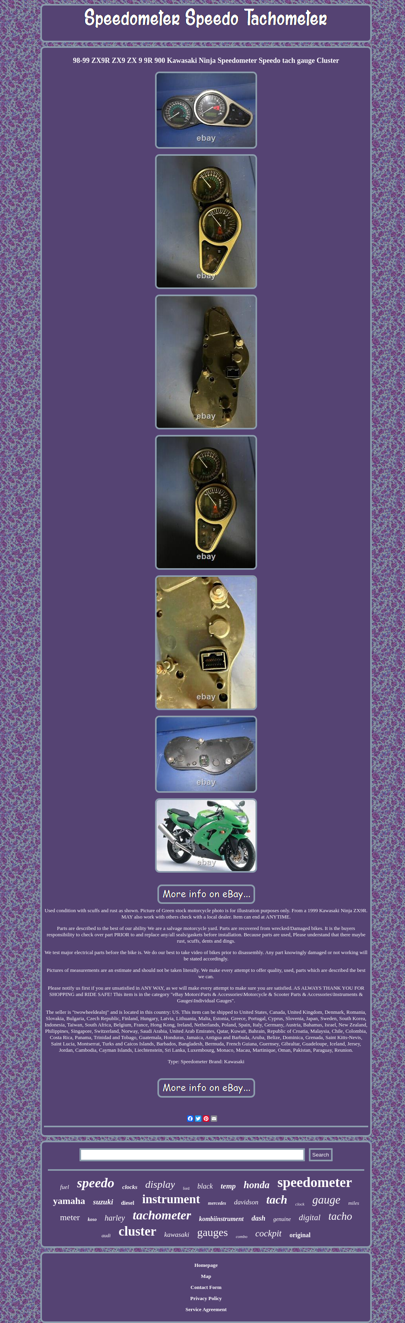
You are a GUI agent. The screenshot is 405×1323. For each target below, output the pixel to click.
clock (300, 1204)
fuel (64, 1187)
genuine (282, 1219)
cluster (137, 1231)
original (300, 1235)
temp (228, 1186)
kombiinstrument (221, 1218)
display (160, 1184)
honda (256, 1184)
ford (186, 1188)
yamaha (69, 1201)
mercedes (217, 1203)
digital (309, 1217)
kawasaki (176, 1234)
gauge (326, 1199)
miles (353, 1203)
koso (92, 1219)
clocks (129, 1187)
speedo (95, 1183)
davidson (246, 1202)
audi (106, 1235)
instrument (171, 1199)
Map (206, 1276)
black (205, 1186)
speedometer (314, 1182)
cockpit (268, 1233)
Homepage (206, 1265)
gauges (212, 1232)
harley (115, 1217)
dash (258, 1218)
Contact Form (206, 1287)
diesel (127, 1203)
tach (276, 1199)
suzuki (103, 1202)
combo (241, 1236)
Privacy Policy (206, 1298)
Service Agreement (206, 1309)
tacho (340, 1216)
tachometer (162, 1215)
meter (70, 1217)
